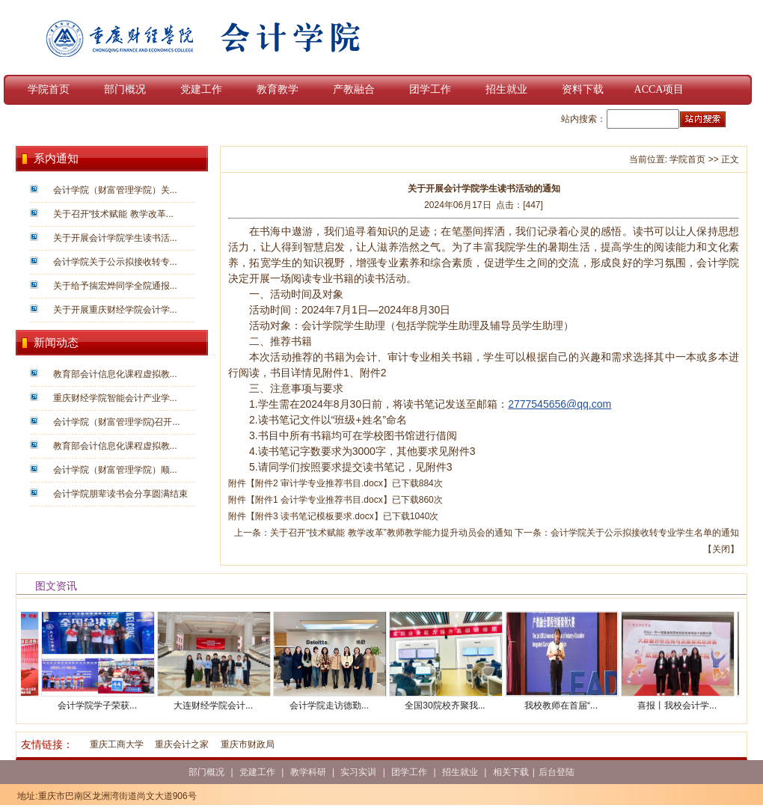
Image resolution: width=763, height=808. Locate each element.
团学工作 (430, 89)
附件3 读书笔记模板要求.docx (314, 516)
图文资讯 (56, 586)
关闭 (721, 549)
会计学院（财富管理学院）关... (115, 190)
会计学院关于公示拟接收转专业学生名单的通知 (645, 532)
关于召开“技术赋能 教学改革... (113, 214)
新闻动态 (56, 343)
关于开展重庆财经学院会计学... (115, 309)
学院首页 (49, 89)
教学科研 (308, 772)
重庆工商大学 (117, 744)
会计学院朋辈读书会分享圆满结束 (120, 494)
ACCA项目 (659, 89)
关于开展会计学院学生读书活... (115, 238)
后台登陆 (556, 772)
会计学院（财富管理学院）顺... (115, 470)
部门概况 (125, 89)
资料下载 (583, 89)
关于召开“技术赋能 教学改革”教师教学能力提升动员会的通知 (391, 532)
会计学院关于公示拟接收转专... (115, 262)
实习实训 (358, 772)
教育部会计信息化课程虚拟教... (115, 374)
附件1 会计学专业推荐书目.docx (319, 500)
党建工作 (201, 89)
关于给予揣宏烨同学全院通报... (115, 286)
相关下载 (511, 772)
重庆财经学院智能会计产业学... (115, 398)
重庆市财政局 (248, 744)
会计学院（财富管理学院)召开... (116, 422)
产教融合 (354, 89)
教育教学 (277, 89)
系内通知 (56, 159)
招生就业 (506, 89)
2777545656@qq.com (559, 404)
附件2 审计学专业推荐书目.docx (319, 483)
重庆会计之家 (182, 744)
